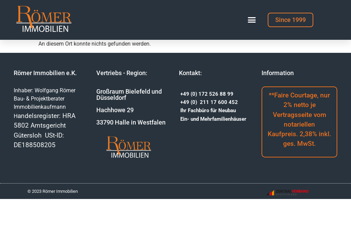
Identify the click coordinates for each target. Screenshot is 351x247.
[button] (251, 19)
